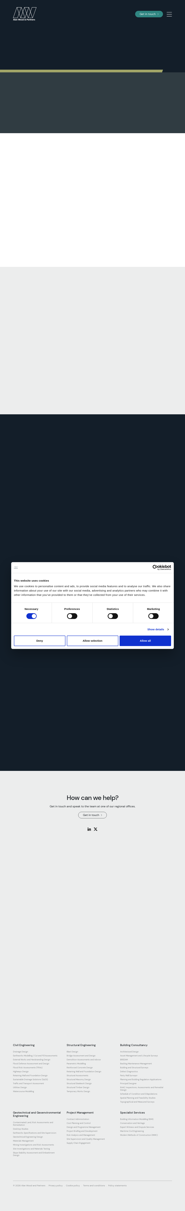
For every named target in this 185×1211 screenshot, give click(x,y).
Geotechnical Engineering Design (28, 1137)
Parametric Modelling (76, 1063)
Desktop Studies (20, 1129)
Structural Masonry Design (79, 1079)
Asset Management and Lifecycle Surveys (139, 1055)
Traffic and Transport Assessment (28, 1083)
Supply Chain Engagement (78, 1143)
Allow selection (92, 640)
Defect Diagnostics (129, 1071)
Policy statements (117, 1185)
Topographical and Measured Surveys (137, 1102)
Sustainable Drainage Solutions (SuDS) (30, 1079)
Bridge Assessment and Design (81, 1055)
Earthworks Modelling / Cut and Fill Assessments (35, 1055)
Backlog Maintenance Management (136, 1063)
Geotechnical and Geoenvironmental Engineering (37, 1114)
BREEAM (124, 1059)
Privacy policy (56, 1185)
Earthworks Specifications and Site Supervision (34, 1133)
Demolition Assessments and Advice (84, 1059)
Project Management (80, 1112)
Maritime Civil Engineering (132, 1131)
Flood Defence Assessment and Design (31, 1063)
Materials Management (23, 1141)
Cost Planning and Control (79, 1123)
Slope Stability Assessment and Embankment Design (34, 1154)
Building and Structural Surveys (134, 1067)
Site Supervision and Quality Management (86, 1139)
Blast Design (72, 1051)
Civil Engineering (24, 1045)
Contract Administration (78, 1119)
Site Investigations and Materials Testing (31, 1148)
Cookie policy (73, 1185)
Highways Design (21, 1071)
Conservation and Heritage (132, 1123)
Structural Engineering (81, 1045)
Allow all (145, 640)
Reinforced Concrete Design (80, 1067)
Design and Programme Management (83, 1127)
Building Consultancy (134, 1045)
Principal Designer (128, 1083)
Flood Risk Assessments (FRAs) (27, 1067)
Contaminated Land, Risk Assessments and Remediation (33, 1123)
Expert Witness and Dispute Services (137, 1127)
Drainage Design (20, 1051)
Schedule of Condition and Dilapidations (138, 1094)
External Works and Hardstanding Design (31, 1059)
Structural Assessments (77, 1075)
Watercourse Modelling (23, 1091)
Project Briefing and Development (82, 1131)
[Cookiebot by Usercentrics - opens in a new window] (155, 567)
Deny (39, 640)
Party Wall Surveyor (128, 1075)
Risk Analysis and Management (81, 1135)
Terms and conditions (94, 1185)
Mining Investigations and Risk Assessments (33, 1145)
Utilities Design (20, 1087)
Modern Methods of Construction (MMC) (139, 1135)
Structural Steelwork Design (79, 1083)
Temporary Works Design (78, 1091)
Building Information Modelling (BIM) (136, 1119)
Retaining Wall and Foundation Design (30, 1075)
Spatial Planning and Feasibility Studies (138, 1098)
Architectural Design (129, 1051)
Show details (155, 629)
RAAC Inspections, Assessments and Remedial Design (141, 1088)
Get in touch (149, 14)
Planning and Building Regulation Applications (141, 1079)
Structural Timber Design (78, 1087)
